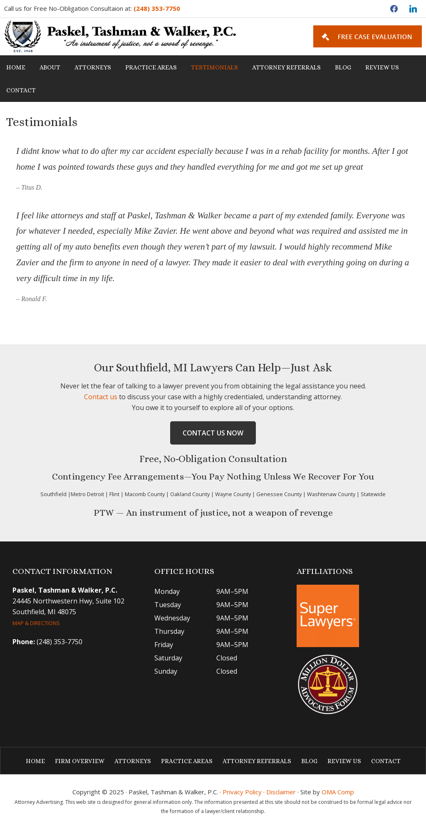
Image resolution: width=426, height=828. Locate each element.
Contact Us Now (213, 432)
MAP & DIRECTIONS (36, 623)
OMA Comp (338, 792)
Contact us (100, 396)
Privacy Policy (242, 792)
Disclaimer (281, 792)
